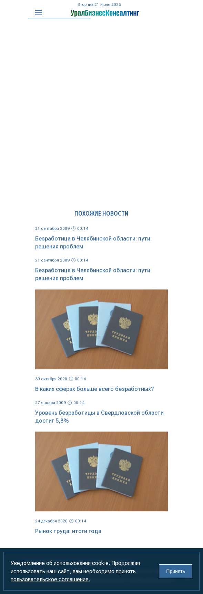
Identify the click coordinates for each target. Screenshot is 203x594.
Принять (175, 571)
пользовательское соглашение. (50, 579)
